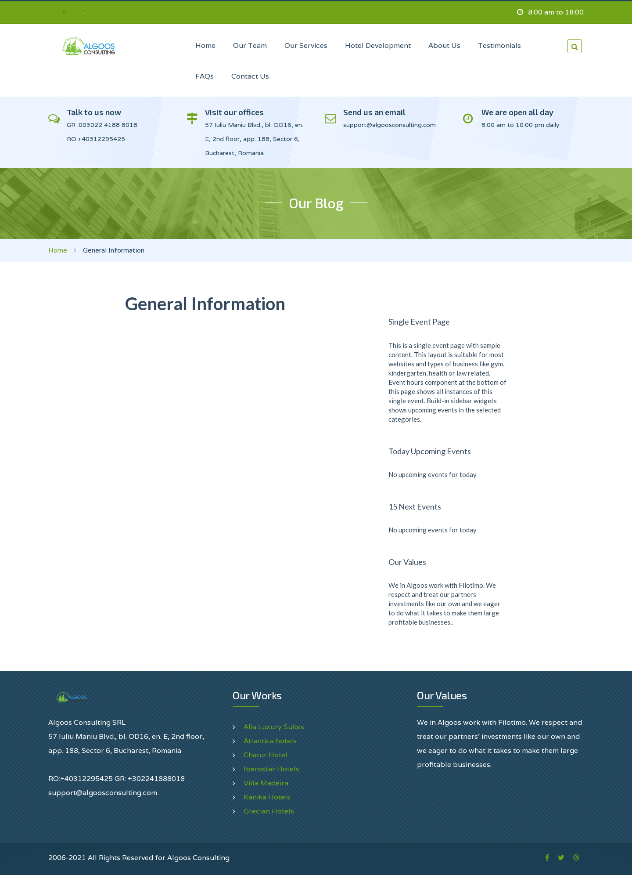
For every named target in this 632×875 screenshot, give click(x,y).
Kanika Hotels (267, 797)
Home (57, 250)
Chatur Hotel (265, 754)
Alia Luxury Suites (274, 726)
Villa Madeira (266, 783)
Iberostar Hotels (271, 769)
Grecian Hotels (269, 811)
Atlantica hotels (270, 740)
